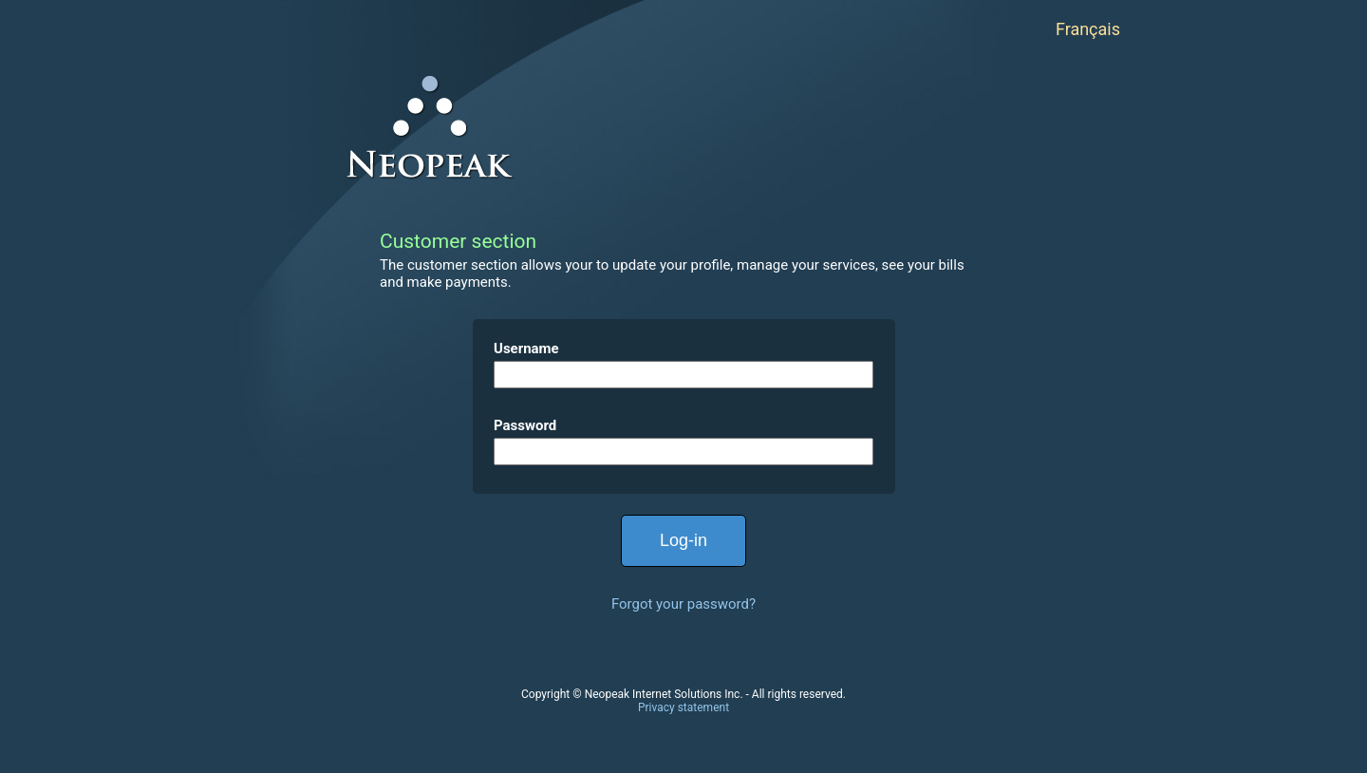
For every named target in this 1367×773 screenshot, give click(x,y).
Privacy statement (683, 707)
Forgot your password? (683, 604)
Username (526, 348)
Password (525, 425)
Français (1088, 29)
